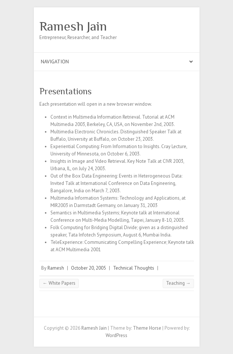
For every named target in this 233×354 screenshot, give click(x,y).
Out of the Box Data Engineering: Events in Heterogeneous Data (115, 176)
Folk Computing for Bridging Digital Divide (93, 227)
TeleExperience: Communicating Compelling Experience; (108, 242)
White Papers (59, 283)
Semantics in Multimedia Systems (84, 213)
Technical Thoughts (133, 268)
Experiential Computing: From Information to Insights (104, 146)
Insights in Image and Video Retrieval (88, 161)
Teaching (178, 283)
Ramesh (55, 268)
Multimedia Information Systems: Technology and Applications (115, 198)
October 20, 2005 (88, 268)
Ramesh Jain (73, 26)
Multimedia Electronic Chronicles (84, 132)
